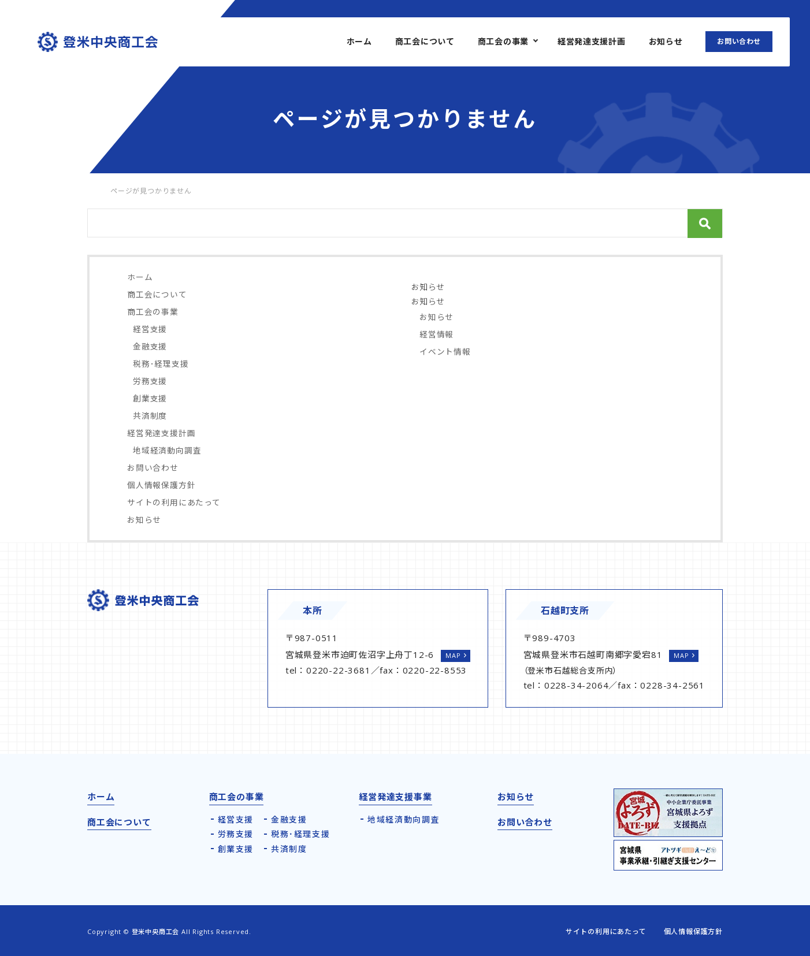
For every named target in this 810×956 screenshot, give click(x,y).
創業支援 (150, 398)
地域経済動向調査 (167, 450)
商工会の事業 (503, 41)
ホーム (359, 41)
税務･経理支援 (161, 363)
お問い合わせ (739, 41)
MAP (452, 655)
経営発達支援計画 (592, 41)
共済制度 (150, 415)
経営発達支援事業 (395, 796)
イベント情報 (445, 351)
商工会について (425, 41)
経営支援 (150, 328)
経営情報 (436, 334)
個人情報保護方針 (161, 484)
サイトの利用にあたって (174, 502)
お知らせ (666, 41)
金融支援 (150, 346)
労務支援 (150, 380)
